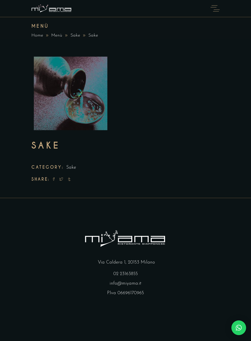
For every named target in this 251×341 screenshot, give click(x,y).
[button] (238, 327)
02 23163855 (125, 274)
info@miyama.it (125, 283)
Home (37, 35)
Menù (56, 35)
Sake (75, 35)
